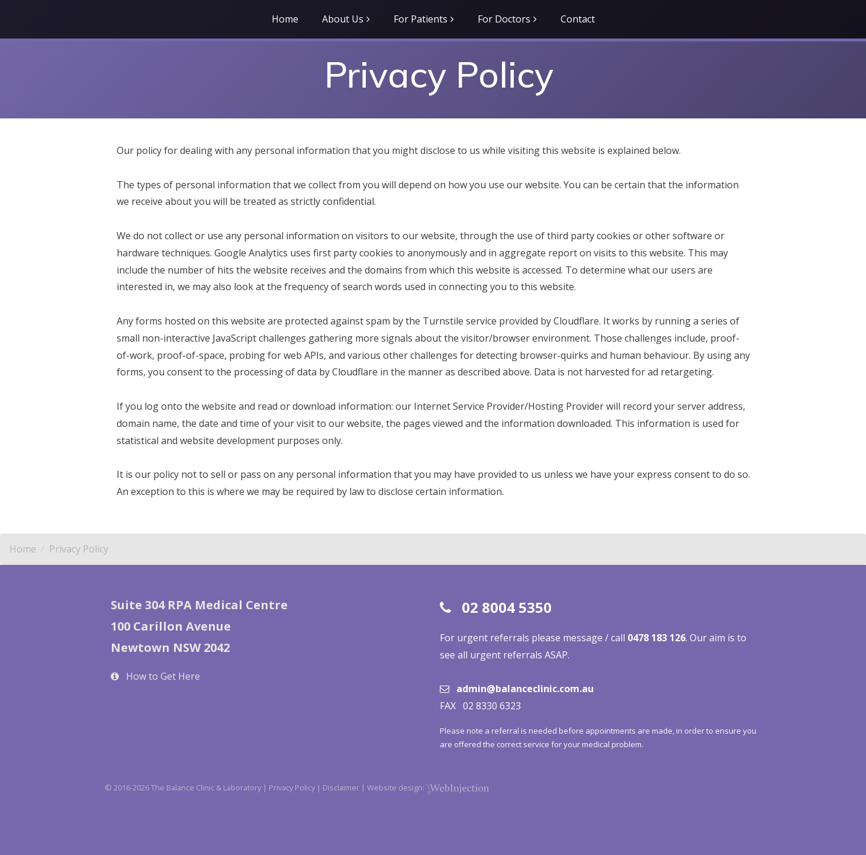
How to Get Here (163, 676)
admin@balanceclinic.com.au (525, 688)
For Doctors (504, 18)
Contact (578, 18)
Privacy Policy (78, 548)
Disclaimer (341, 787)
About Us (342, 18)
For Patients (421, 18)
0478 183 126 (656, 637)
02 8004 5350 (507, 607)
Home (285, 18)
